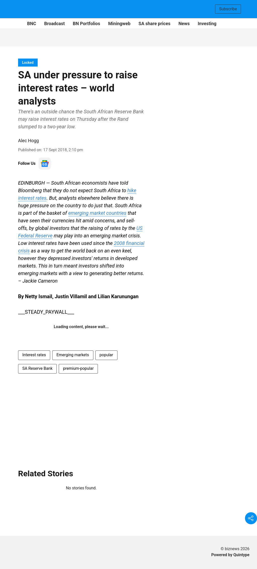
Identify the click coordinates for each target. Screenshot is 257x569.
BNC (31, 23)
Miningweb (119, 23)
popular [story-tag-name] (106, 354)
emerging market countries (97, 213)
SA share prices (154, 23)
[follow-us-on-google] (45, 164)
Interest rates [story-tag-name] (34, 354)
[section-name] (28, 62)
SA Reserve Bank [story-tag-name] (37, 368)
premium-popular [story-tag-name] (78, 368)
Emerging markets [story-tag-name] (72, 354)
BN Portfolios (86, 23)
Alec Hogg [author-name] (28, 140)
